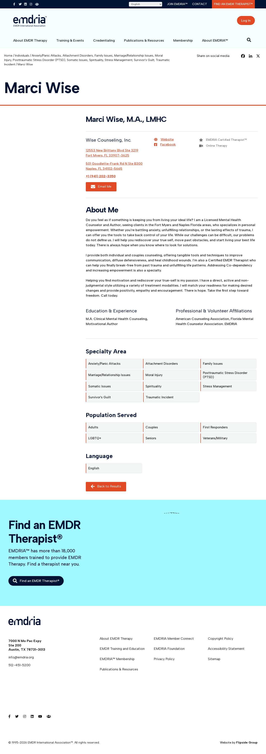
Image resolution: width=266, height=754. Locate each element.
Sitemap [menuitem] (214, 659)
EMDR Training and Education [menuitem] (122, 649)
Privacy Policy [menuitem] (164, 659)
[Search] (249, 40)
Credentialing (104, 40)
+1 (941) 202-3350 (101, 176)
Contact (199, 4)
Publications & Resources (144, 40)
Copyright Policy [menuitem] (220, 639)
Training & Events (70, 40)
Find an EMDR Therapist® (233, 4)
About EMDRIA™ (215, 40)
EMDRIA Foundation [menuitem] (169, 649)
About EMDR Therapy (30, 40)
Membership (183, 40)
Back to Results (106, 486)
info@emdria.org (21, 657)
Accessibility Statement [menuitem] (226, 649)
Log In (246, 20)
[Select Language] (145, 4)
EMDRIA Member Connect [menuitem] (174, 639)
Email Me (101, 186)
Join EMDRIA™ (177, 4)
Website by (239, 742)
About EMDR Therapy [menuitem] (116, 639)
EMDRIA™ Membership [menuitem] (117, 659)
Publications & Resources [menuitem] (119, 669)
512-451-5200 (19, 665)
